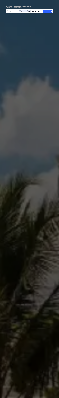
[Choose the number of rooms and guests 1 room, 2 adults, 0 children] (37, 11)
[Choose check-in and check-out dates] (22, 11)
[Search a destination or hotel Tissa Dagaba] (12, 11)
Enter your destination (10, 10)
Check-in (20, 10)
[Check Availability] (47, 11)
